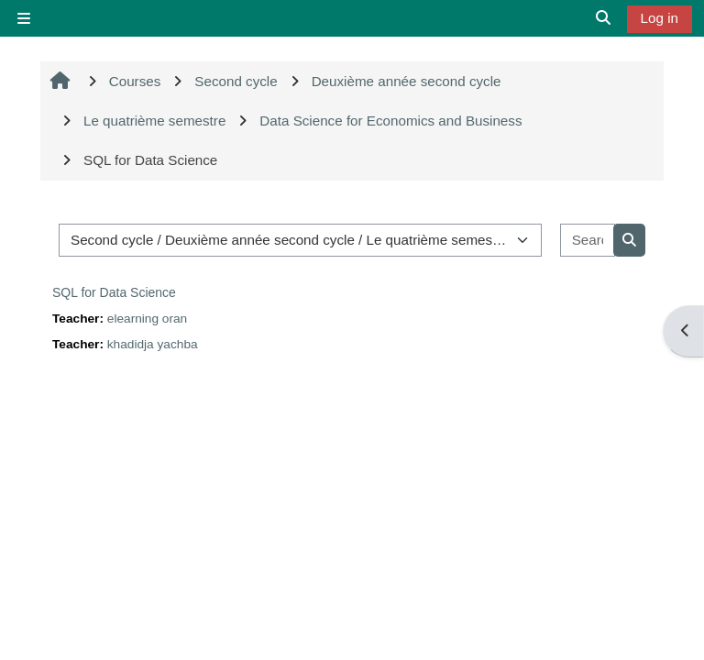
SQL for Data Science (114, 292)
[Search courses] (587, 241)
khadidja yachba (152, 344)
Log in (659, 18)
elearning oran (147, 318)
